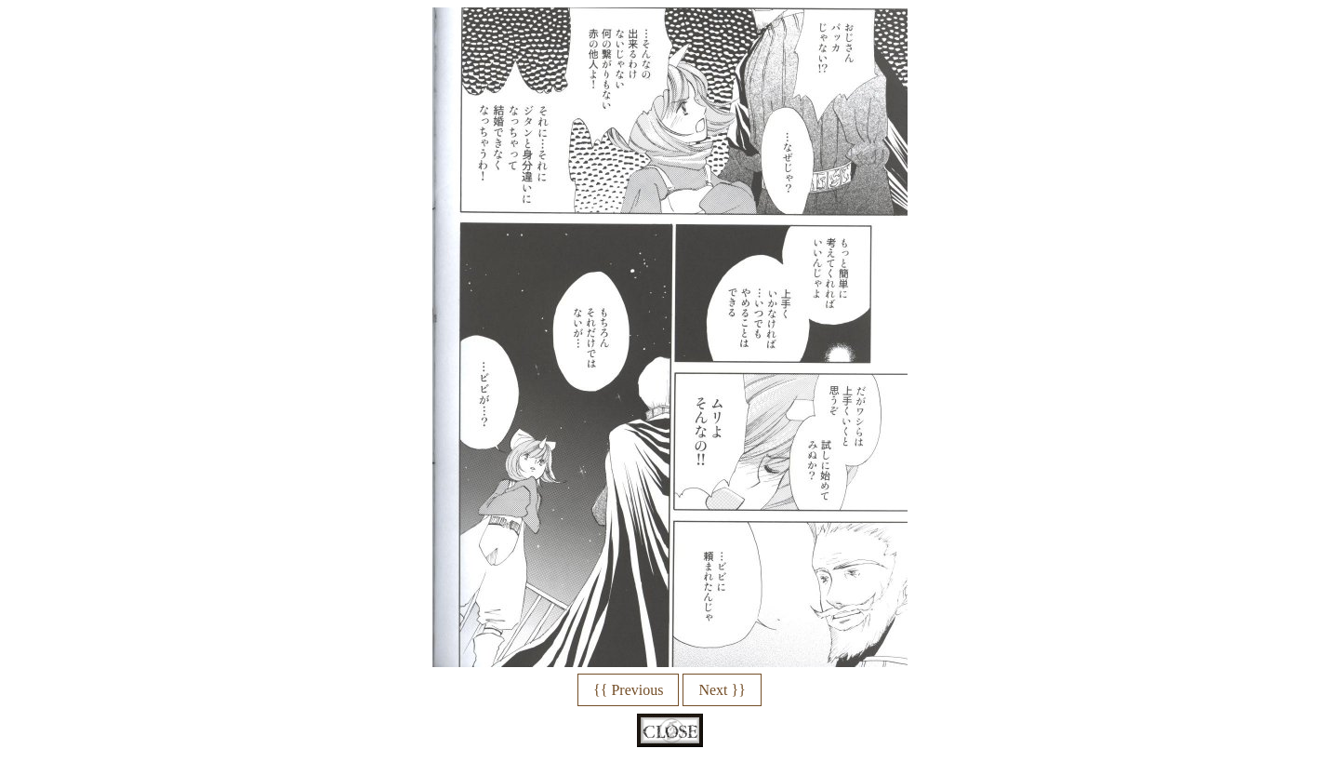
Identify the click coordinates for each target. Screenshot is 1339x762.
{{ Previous (628, 690)
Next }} (721, 690)
